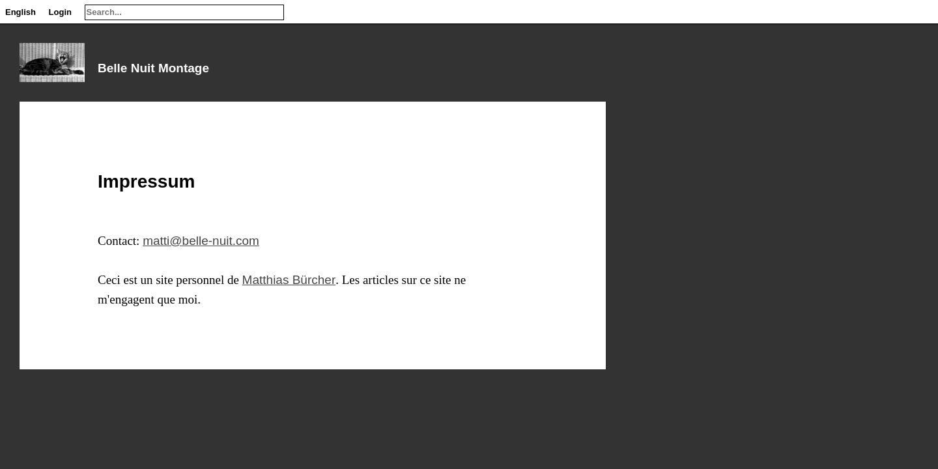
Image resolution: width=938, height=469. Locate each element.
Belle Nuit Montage (153, 68)
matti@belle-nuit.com (201, 241)
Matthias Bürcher (289, 280)
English (20, 12)
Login (60, 12)
